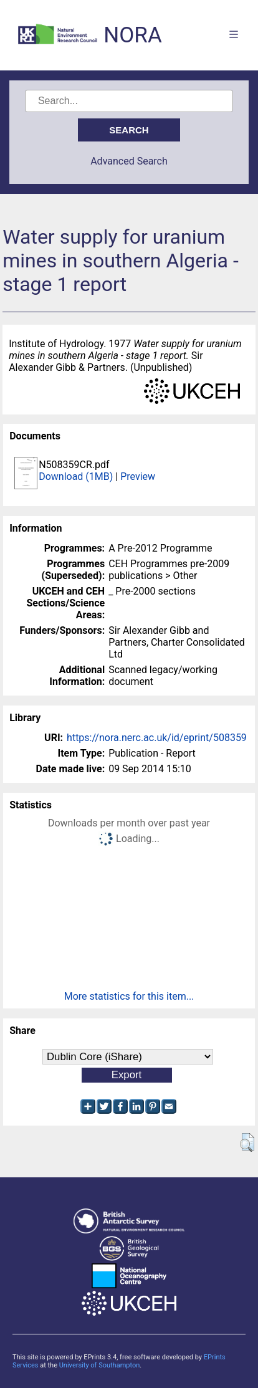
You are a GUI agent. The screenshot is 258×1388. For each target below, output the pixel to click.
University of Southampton (99, 1365)
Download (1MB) (76, 476)
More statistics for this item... (129, 996)
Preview (137, 476)
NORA (132, 35)
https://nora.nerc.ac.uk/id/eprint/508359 (157, 738)
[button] (247, 1142)
